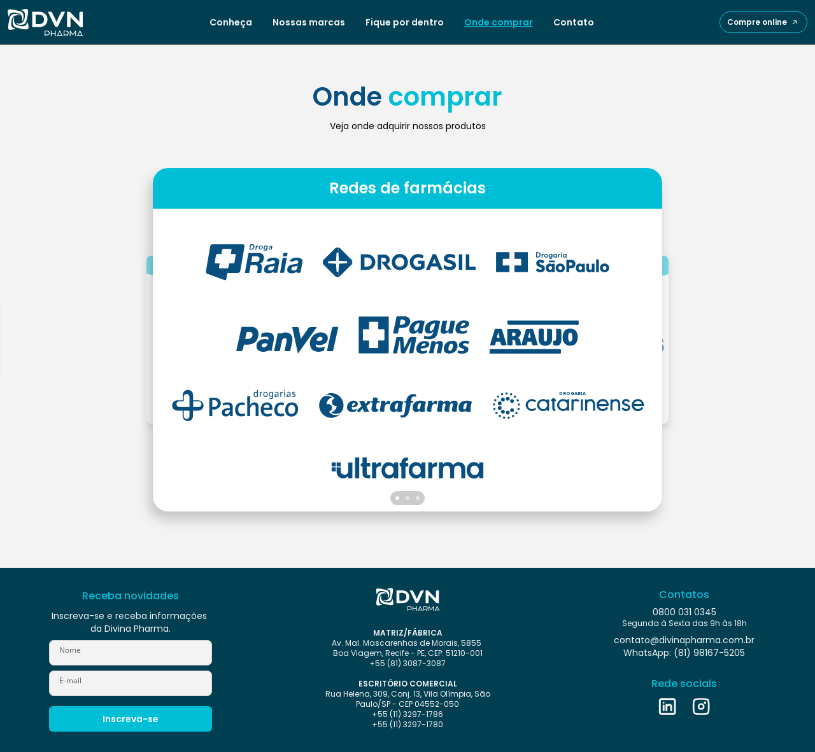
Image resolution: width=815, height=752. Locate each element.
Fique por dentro (404, 22)
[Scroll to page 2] (407, 498)
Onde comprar (498, 22)
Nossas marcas (309, 22)
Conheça (230, 22)
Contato (573, 22)
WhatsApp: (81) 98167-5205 (684, 652)
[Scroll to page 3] (419, 498)
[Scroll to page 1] (396, 498)
